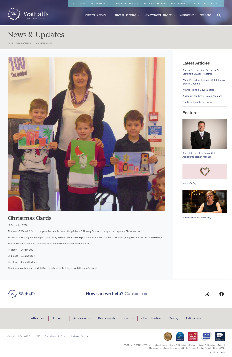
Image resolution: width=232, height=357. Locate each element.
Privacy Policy (50, 336)
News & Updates (99, 3)
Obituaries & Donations (195, 15)
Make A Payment (180, 3)
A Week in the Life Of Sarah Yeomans (202, 96)
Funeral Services (95, 15)
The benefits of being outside (198, 102)
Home (10, 43)
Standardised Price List (126, 3)
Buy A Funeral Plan (155, 3)
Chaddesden (151, 318)
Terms (63, 336)
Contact (214, 3)
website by (217, 352)
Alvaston (59, 318)
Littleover (193, 318)
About (82, 3)
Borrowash (106, 318)
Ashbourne (81, 318)
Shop (196, 3)
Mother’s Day (189, 183)
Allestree (38, 318)
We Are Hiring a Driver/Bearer (198, 89)
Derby (173, 318)
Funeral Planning (125, 15)
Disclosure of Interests (80, 336)
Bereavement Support (158, 15)
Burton (128, 318)
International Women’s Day (196, 217)
